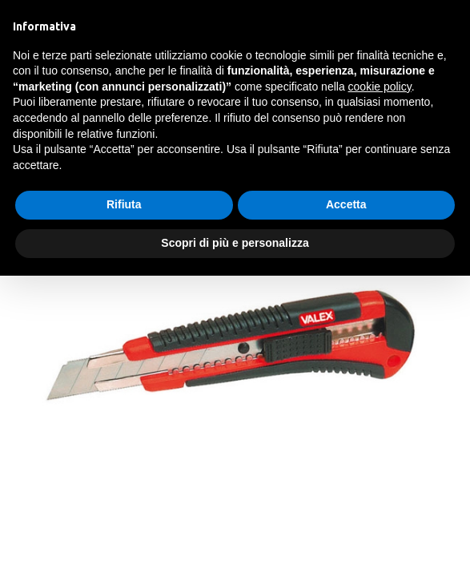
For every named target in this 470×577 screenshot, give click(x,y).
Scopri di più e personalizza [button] (234, 242)
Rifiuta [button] (124, 204)
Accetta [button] (346, 204)
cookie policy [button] (380, 86)
